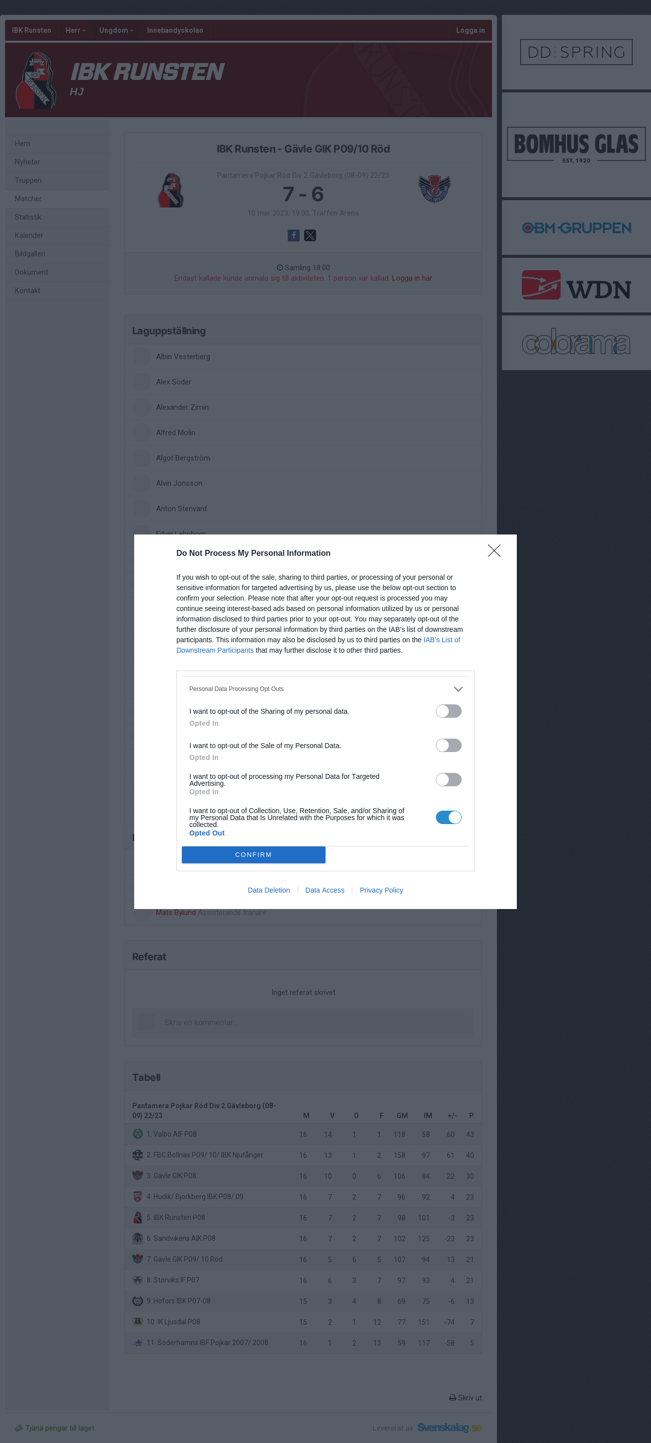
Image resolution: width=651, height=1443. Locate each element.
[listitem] (325, 689)
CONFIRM (253, 854)
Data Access (325, 890)
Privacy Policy (381, 890)
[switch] (449, 711)
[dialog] (325, 721)
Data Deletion (269, 890)
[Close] (497, 553)
